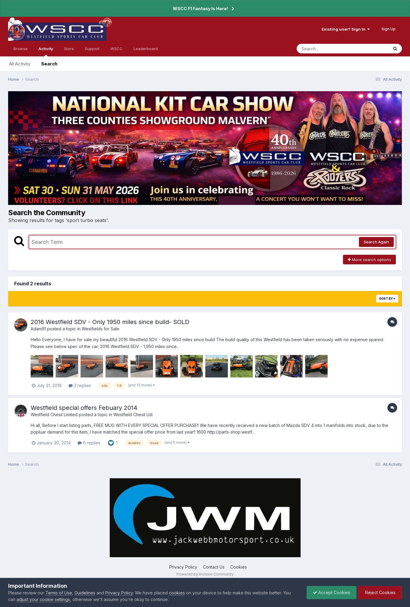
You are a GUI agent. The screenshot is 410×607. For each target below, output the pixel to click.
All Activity (19, 64)
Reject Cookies (380, 592)
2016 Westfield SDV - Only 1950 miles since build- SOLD (110, 322)
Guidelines (85, 592)
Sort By (387, 298)
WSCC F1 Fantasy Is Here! (200, 8)
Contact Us (214, 566)
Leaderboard (145, 48)
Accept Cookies (331, 592)
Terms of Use (58, 592)
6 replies (89, 442)
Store (69, 48)
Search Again (376, 241)
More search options (369, 259)
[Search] (326, 48)
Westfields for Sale (100, 328)
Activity (45, 51)
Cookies (238, 566)
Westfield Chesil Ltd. (133, 414)
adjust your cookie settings (43, 599)
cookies (177, 592)
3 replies (80, 385)
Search (49, 64)
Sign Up (388, 28)
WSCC (116, 48)
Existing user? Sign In (346, 29)
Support (92, 48)
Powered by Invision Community (205, 574)
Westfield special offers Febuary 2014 (84, 407)
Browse (21, 48)
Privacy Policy (183, 566)
